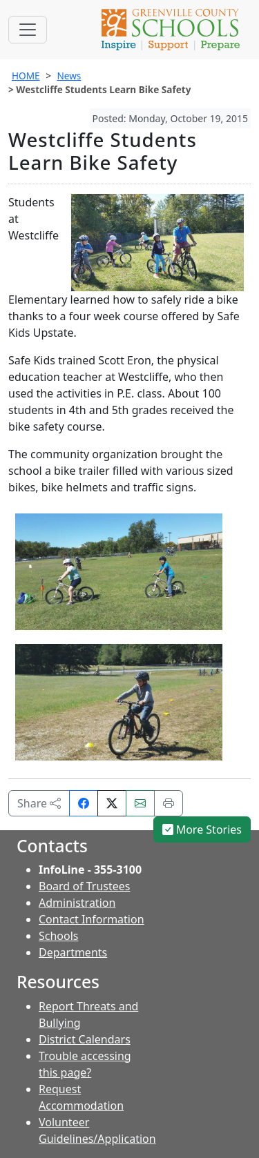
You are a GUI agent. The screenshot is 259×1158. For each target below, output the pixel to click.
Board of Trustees (84, 886)
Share (39, 803)
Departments (73, 952)
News (69, 75)
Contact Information (91, 919)
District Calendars (85, 1039)
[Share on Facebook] (83, 803)
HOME (26, 75)
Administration (77, 902)
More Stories (202, 829)
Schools (59, 935)
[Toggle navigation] (27, 29)
